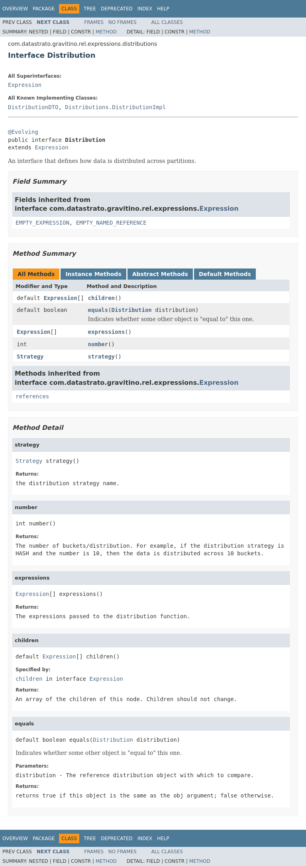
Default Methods (225, 274)
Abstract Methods (160, 274)
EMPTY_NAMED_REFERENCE (111, 222)
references (32, 396)
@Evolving (23, 132)
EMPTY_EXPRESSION (42, 222)
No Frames (122, 22)
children (101, 298)
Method (106, 32)
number (98, 344)
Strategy (30, 356)
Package (44, 9)
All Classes (167, 22)
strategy (101, 356)
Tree (90, 9)
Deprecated (117, 9)
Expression (24, 85)
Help (163, 9)
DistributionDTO (33, 107)
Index (145, 9)
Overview (15, 9)
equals (98, 310)
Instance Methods (93, 274)
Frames (94, 22)
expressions (106, 332)
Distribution (132, 310)
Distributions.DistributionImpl (115, 107)
